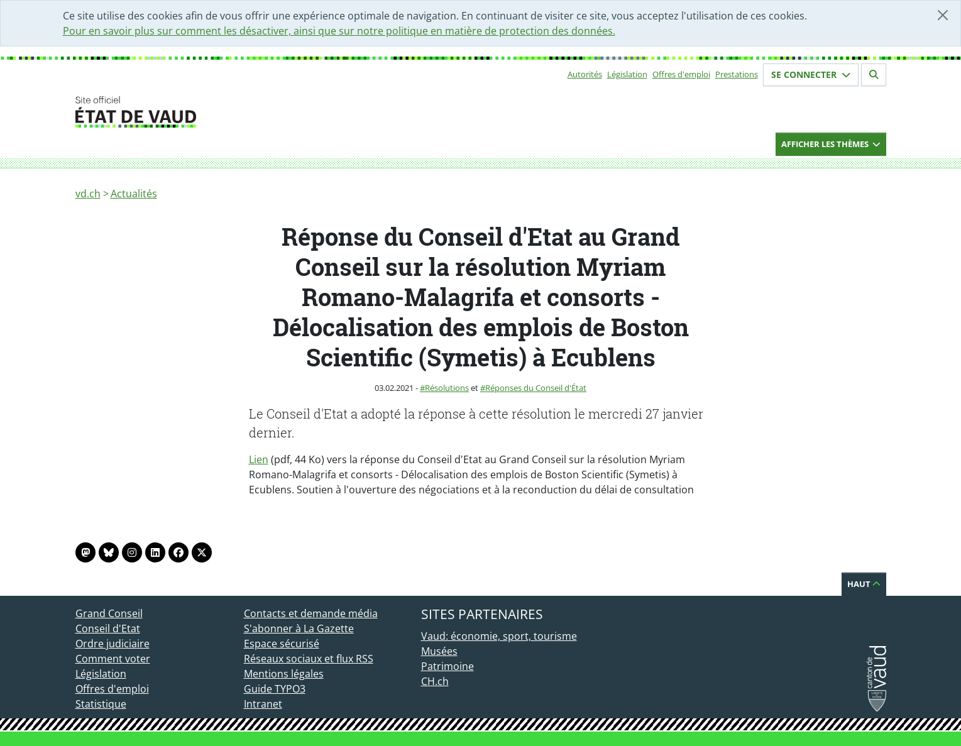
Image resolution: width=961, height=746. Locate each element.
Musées (439, 651)
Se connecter (810, 74)
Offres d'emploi (681, 74)
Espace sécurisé (281, 643)
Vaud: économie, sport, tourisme (499, 636)
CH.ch (435, 681)
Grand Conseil (109, 613)
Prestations (736, 74)
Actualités (134, 193)
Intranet (263, 704)
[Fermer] (942, 15)
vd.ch (88, 193)
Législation (627, 74)
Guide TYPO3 (274, 689)
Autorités (585, 74)
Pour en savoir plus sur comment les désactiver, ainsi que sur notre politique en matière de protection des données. (339, 31)
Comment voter (112, 659)
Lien (258, 459)
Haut (864, 584)
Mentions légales (284, 674)
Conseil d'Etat (107, 628)
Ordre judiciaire (112, 643)
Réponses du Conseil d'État (535, 387)
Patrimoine (447, 666)
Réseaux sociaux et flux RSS (308, 659)
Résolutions (447, 387)
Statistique (100, 704)
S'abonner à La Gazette (299, 628)
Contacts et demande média (311, 613)
